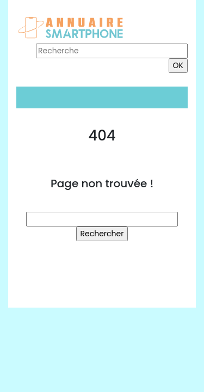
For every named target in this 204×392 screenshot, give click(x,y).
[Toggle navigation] (31, 97)
